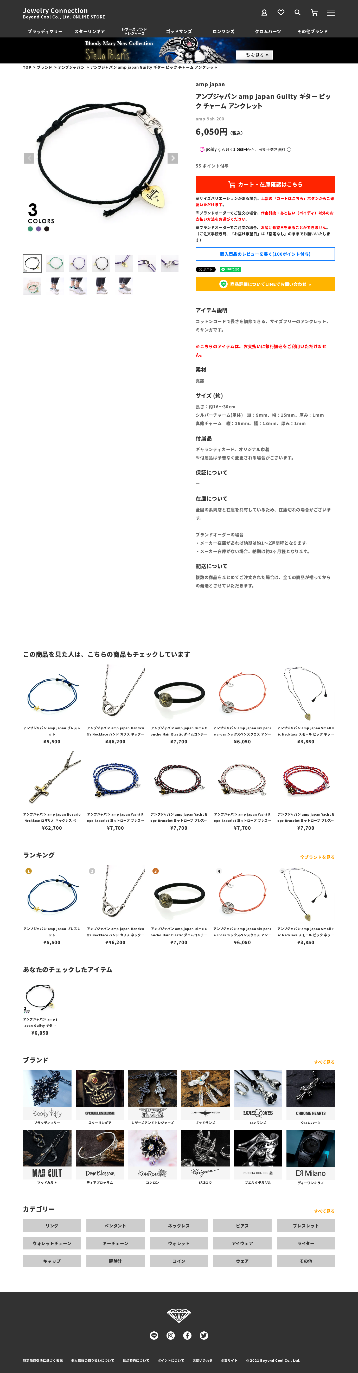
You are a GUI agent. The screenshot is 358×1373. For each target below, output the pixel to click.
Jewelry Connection (55, 10)
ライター (306, 1243)
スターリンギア (89, 31)
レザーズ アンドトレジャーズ (134, 31)
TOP (27, 67)
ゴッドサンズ (179, 31)
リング (52, 1225)
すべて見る (324, 1062)
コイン (179, 1261)
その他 (305, 1261)
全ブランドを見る (317, 857)
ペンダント (115, 1225)
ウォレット (179, 1243)
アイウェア (242, 1243)
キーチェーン (116, 1243)
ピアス (242, 1225)
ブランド (44, 67)
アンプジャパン (71, 67)
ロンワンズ (223, 31)
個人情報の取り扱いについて (92, 1360)
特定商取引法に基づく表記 (43, 1360)
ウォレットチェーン (52, 1243)
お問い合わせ (203, 1360)
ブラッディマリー (45, 31)
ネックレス (179, 1225)
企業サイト (229, 1360)
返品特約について (136, 1360)
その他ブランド (312, 31)
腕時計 (115, 1261)
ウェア (242, 1261)
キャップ (52, 1261)
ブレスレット (306, 1225)
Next (173, 158)
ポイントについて (171, 1360)
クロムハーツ (268, 31)
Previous (29, 158)
